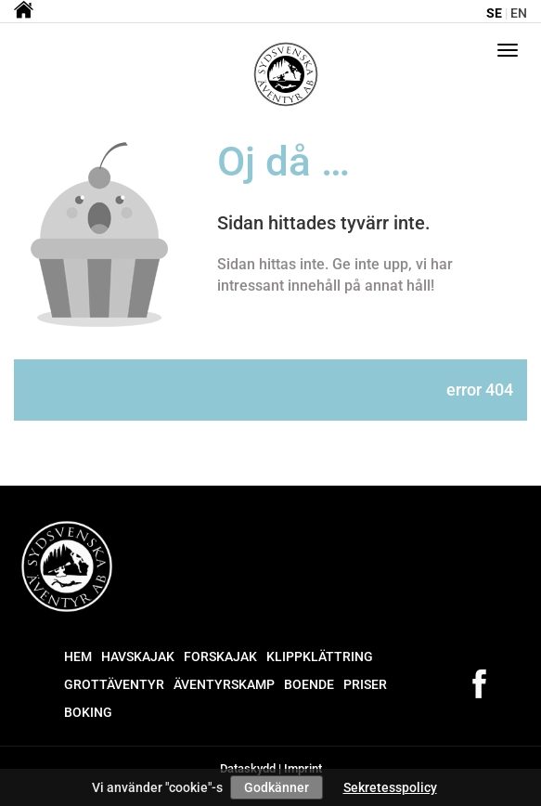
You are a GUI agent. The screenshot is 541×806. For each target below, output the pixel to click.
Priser (365, 684)
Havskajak (137, 656)
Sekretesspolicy (390, 787)
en (518, 13)
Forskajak (220, 656)
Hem (78, 656)
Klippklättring (319, 656)
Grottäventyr (114, 684)
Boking (88, 712)
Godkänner (276, 787)
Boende (309, 684)
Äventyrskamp (224, 684)
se (494, 13)
